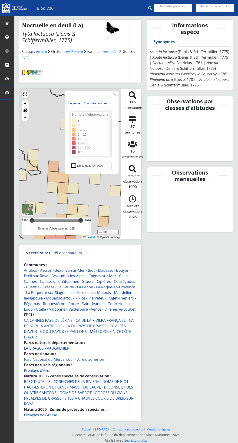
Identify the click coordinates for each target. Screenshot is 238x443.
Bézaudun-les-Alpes (68, 275)
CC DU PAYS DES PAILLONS (63, 331)
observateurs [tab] (68, 252)
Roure (74, 303)
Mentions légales (160, 429)
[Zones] (7, 51)
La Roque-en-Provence (115, 287)
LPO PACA (100, 429)
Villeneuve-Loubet (120, 309)
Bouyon (122, 270)
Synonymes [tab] (164, 41)
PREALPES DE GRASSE (42, 398)
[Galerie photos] (7, 92)
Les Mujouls (100, 292)
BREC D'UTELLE (37, 381)
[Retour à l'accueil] (7, 23)
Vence (96, 309)
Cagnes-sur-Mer (102, 275)
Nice (81, 298)
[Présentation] (7, 37)
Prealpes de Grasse (40, 415)
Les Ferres (78, 292)
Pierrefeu (96, 298)
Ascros (46, 270)
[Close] (114, 94)
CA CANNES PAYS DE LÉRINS (48, 320)
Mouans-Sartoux (60, 298)
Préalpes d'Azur (37, 370)
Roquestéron (54, 303)
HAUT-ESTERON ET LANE (45, 387)
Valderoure (78, 309)
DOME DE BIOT (115, 381)
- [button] (25, 117)
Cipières (104, 281)
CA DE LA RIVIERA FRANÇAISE (101, 320)
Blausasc (105, 270)
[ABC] (7, 65)
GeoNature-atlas (135, 440)
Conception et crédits (128, 429)
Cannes (30, 281)
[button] (25, 94)
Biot (91, 270)
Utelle (41, 309)
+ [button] (25, 103)
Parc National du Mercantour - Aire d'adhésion (64, 359)
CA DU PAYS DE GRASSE (86, 325)
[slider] (80, 220)
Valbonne (57, 309)
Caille (124, 275)
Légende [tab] (74, 103)
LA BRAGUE (34, 348)
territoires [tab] (38, 252)
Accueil (84, 429)
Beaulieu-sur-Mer (70, 270)
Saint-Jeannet (93, 303)
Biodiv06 (45, 8)
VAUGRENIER (58, 348)
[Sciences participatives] (7, 79)
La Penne (85, 287)
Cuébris (32, 287)
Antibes (30, 270)
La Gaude (65, 287)
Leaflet (89, 237)
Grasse (48, 287)
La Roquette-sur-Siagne (46, 292)
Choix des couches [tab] (95, 103)
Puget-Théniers (121, 298)
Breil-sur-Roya (36, 275)
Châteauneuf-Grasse (76, 281)
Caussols (47, 281)
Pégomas (32, 303)
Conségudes (124, 281)
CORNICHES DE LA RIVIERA (76, 381)
